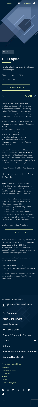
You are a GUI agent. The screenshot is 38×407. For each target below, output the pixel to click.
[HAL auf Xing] (19, 390)
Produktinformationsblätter (11, 364)
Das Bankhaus (19, 313)
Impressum (6, 367)
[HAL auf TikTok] (4, 394)
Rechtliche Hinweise (9, 370)
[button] (32, 299)
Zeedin (19, 340)
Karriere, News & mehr (19, 357)
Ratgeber (27, 3)
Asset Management (19, 318)
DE (3, 401)
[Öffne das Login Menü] (34, 3)
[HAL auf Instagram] (14, 390)
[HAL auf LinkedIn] (9, 390)
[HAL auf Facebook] (4, 390)
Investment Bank (19, 329)
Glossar (4, 380)
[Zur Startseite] (19, 3)
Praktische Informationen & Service (20, 351)
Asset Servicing (19, 324)
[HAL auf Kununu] (24, 390)
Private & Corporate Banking (19, 335)
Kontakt (4, 376)
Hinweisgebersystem (9, 383)
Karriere (10, 3)
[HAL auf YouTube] (29, 390)
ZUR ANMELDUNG (19, 232)
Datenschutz (6, 373)
